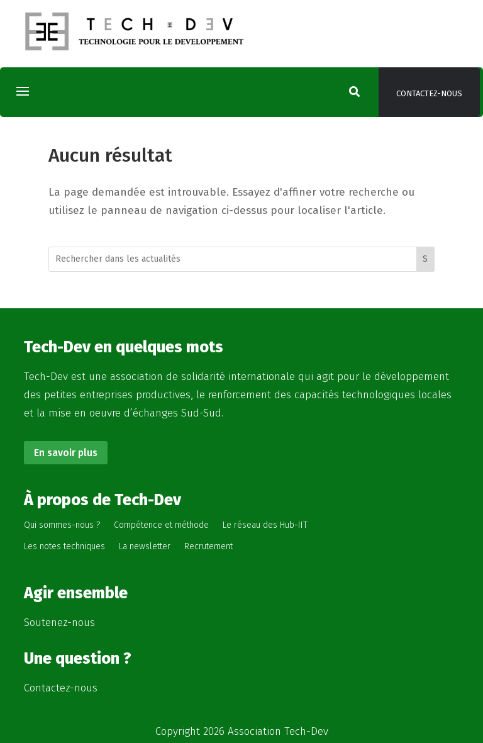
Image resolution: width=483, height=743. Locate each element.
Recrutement (208, 546)
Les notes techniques (64, 546)
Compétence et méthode (161, 525)
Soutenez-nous (59, 622)
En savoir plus (65, 453)
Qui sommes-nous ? (62, 525)
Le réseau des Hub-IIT (265, 525)
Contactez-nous (429, 93)
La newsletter (144, 546)
